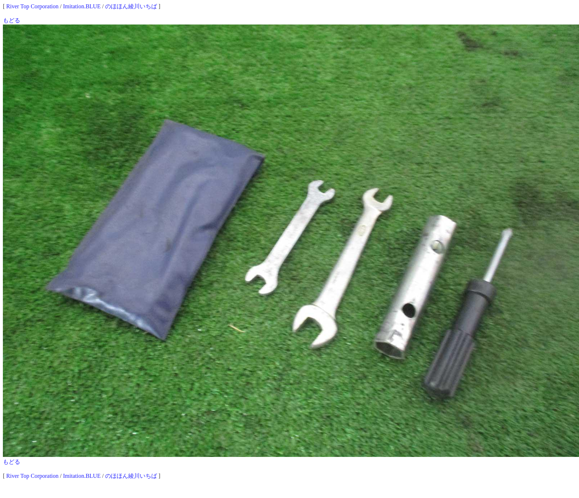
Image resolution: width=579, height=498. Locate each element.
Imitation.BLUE (81, 6)
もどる (11, 20)
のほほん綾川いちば (131, 6)
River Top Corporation (32, 6)
